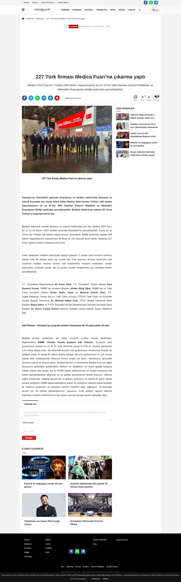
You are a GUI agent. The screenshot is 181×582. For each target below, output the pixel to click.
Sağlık (131, 10)
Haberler (30, 19)
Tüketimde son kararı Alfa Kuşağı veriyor (42, 522)
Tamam (105, 579)
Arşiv (95, 544)
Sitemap (69, 567)
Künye (26, 2)
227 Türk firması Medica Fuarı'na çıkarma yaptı (65, 19)
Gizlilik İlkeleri (63, 2)
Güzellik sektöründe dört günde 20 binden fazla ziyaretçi (88, 485)
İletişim (35, 2)
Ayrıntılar (96, 579)
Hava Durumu (122, 540)
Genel (48, 544)
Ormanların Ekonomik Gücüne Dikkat (86, 522)
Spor (112, 10)
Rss (62, 567)
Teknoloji (101, 10)
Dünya (122, 10)
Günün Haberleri (100, 540)
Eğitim (48, 540)
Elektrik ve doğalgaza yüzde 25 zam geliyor (43, 485)
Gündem (65, 10)
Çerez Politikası (47, 2)
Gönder (29, 438)
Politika (89, 10)
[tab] (30, 404)
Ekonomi (77, 10)
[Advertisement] (90, 51)
